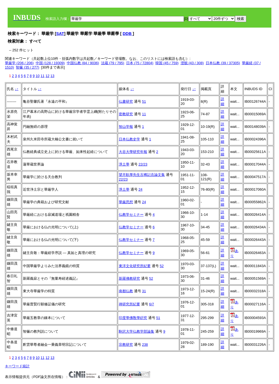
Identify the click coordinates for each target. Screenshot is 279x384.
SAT (60, 33)
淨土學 (124, 164)
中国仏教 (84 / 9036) (83, 63)
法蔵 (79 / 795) (112, 63)
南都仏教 (126, 291)
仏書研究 (126, 101)
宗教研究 (126, 344)
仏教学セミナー (131, 214)
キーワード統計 (17, 366)
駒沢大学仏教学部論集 (136, 331)
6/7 (151, 304)
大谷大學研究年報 (133, 152)
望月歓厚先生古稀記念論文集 (142, 175)
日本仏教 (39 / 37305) (223, 63)
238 (145, 344)
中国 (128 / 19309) (50, 63)
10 (38, 76)
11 (42, 76)
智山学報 (126, 127)
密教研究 (126, 114)
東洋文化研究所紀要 (135, 266)
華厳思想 (126, 202)
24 (140, 189)
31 (144, 291)
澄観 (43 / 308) (192, 63)
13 (52, 76)
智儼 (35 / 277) (27, 67)
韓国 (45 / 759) (166, 63)
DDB (128, 33)
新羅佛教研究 (129, 278)
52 (161, 266)
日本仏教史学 (129, 139)
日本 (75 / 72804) (139, 63)
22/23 (142, 164)
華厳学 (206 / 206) (19, 63)
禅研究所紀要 (129, 304)
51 (144, 101)
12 (47, 76)
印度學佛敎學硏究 (133, 318)
